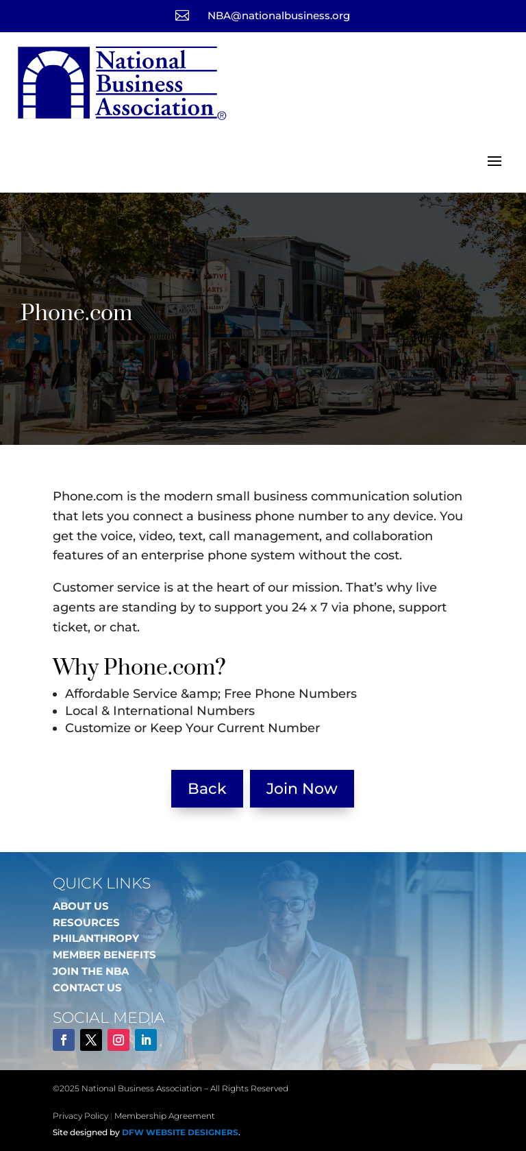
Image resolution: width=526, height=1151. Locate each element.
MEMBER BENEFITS (104, 954)
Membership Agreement (164, 1116)
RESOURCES (86, 922)
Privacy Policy (80, 1116)
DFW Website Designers (180, 1132)
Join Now (302, 788)
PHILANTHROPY (96, 938)
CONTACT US (87, 987)
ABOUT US (81, 905)
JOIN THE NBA (91, 971)
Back (207, 788)
